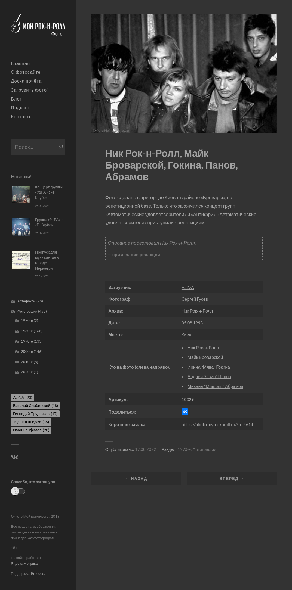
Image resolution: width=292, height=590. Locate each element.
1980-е (27, 331)
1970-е (27, 320)
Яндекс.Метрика (24, 563)
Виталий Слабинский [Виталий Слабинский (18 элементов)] (35, 405)
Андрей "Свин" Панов (209, 376)
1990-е (27, 341)
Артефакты (26, 301)
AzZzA (188, 287)
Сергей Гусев (195, 299)
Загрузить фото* (30, 90)
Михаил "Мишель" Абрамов (215, 386)
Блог (16, 99)
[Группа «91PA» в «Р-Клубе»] (21, 227)
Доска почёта (26, 81)
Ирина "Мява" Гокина (209, 366)
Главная (20, 63)
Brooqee (37, 573)
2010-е (27, 362)
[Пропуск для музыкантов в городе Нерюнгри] (21, 260)
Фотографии (27, 311)
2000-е (27, 351)
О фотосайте (26, 72)
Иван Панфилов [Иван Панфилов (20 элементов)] (31, 430)
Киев (186, 334)
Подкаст (20, 107)
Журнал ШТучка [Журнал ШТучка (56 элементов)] (31, 422)
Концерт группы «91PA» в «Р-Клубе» (49, 192)
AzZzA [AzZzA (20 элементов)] (22, 397)
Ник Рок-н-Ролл (197, 310)
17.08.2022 (145, 449)
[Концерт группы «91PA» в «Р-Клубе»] (21, 194)
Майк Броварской (205, 357)
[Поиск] (60, 147)
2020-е (27, 372)
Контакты (22, 116)
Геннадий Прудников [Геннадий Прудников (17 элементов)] (35, 413)
